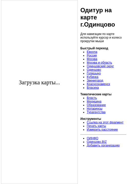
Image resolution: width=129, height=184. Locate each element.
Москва (92, 59)
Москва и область (99, 62)
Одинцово (94, 70)
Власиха (93, 87)
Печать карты (96, 126)
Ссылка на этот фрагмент (105, 122)
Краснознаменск (98, 84)
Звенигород (95, 80)
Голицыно (94, 73)
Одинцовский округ (100, 66)
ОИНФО (92, 138)
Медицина (94, 101)
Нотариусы (94, 108)
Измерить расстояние (102, 129)
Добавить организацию (103, 145)
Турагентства (96, 112)
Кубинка (93, 77)
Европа (92, 52)
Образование (96, 105)
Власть (92, 98)
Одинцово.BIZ (97, 142)
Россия (92, 55)
